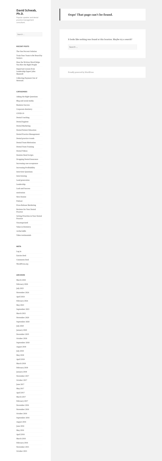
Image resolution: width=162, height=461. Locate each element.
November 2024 (22, 292)
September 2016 (22, 418)
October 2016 (21, 413)
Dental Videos (21, 151)
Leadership (20, 184)
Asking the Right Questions (27, 96)
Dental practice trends (25, 138)
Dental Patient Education (26, 130)
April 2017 (20, 393)
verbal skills (21, 231)
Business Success (23, 105)
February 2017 (22, 401)
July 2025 (20, 288)
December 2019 (22, 334)
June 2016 (20, 426)
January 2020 (21, 330)
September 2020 (22, 322)
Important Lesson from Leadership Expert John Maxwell (25, 71)
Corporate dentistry (24, 109)
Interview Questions (24, 172)
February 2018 (22, 367)
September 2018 (22, 342)
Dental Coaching (22, 117)
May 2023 (20, 305)
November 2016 (22, 409)
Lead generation (23, 180)
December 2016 (22, 405)
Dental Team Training (25, 147)
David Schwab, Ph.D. (26, 12)
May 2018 (20, 355)
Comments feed (22, 260)
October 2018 (21, 338)
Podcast (19, 201)
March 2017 (21, 397)
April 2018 (20, 359)
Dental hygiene (22, 122)
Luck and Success (23, 188)
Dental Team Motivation (26, 142)
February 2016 (22, 443)
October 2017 (21, 380)
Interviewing (21, 176)
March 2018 (21, 363)
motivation (20, 192)
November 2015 (22, 447)
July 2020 (20, 326)
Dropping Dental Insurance (27, 159)
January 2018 (21, 372)
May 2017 (20, 388)
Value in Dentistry (23, 227)
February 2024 (22, 301)
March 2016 (21, 438)
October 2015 (21, 451)
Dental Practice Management (28, 134)
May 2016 (20, 430)
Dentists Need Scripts (24, 155)
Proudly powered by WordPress (81, 72)
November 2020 (22, 317)
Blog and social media (25, 101)
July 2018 (20, 351)
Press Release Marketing (26, 205)
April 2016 (20, 434)
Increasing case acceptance (27, 163)
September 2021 (22, 309)
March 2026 (21, 280)
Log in (18, 251)
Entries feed (21, 255)
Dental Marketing (23, 126)
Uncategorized (22, 223)
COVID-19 (20, 113)
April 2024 (20, 297)
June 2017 (20, 384)
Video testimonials (23, 235)
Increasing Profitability (25, 167)
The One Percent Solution (26, 51)
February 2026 (22, 284)
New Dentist (21, 197)
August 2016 (21, 422)
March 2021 (21, 313)
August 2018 (21, 347)
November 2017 (22, 376)
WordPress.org (22, 264)
